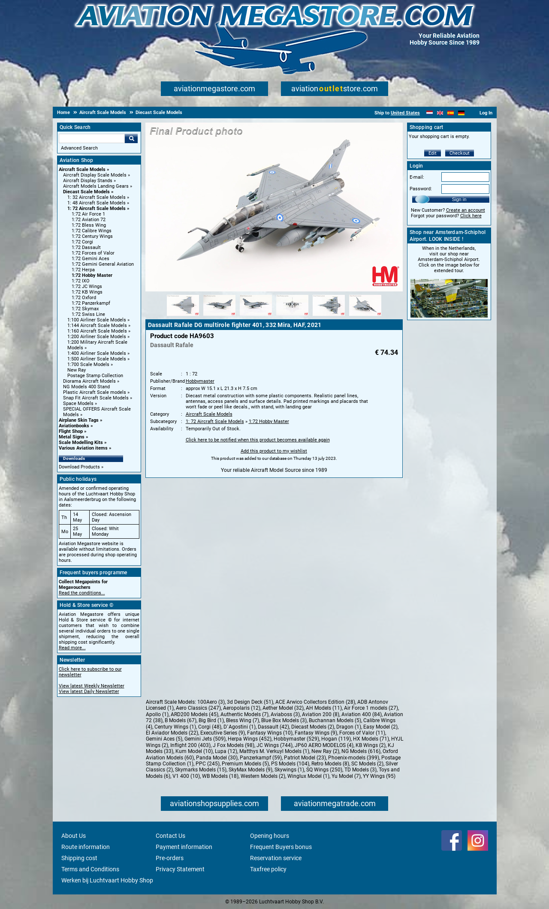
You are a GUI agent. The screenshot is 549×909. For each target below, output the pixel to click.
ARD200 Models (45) (194, 714)
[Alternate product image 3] (256, 316)
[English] (440, 113)
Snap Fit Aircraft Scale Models (96, 398)
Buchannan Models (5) (335, 720)
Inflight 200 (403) (190, 745)
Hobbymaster (200, 381)
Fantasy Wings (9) (316, 733)
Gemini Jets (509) (205, 739)
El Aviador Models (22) (172, 733)
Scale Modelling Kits (81, 442)
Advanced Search (79, 148)
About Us (73, 835)
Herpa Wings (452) (249, 739)
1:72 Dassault (86, 247)
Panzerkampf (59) (261, 758)
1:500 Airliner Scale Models (96, 359)
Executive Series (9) (222, 733)
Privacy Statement (180, 869)
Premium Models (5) (245, 764)
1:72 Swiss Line (88, 314)
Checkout (459, 153)
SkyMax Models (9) (250, 770)
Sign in (459, 199)
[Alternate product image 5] (329, 316)
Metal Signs (71, 437)
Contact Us (170, 835)
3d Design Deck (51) (250, 702)
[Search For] (92, 138)
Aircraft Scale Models (82, 169)
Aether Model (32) (283, 708)
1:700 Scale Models (88, 364)
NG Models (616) (360, 751)
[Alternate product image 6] (365, 316)
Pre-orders (170, 858)
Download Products (79, 467)
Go (131, 138)
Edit (432, 153)
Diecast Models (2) (312, 727)
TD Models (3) (360, 770)
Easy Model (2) (380, 727)
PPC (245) (208, 764)
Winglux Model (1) (308, 776)
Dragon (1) (348, 727)
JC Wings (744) (274, 745)
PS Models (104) (290, 764)
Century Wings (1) (175, 727)
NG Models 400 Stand (86, 387)
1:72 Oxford (84, 297)
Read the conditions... (82, 593)
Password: (421, 189)
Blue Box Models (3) (284, 720)
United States (405, 113)
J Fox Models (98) (233, 745)
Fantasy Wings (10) (270, 733)
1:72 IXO (81, 281)
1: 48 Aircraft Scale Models (96, 203)
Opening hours (269, 835)
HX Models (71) (371, 739)
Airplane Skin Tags (79, 420)
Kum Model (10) (194, 751)
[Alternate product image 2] (219, 316)
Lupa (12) (226, 751)
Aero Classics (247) (198, 708)
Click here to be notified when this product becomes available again (258, 440)
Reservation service (276, 858)
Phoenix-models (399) (353, 758)
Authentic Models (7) (244, 714)
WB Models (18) (220, 776)
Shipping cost (79, 858)
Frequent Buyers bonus (281, 846)
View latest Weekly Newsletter (91, 686)
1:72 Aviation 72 (89, 219)
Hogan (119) (336, 739)
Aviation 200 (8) (320, 714)
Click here (471, 216)
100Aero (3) (211, 702)
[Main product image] (274, 290)
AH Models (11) (324, 708)
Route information (85, 846)
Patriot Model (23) (305, 758)
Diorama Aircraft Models (89, 381)
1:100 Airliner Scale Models (96, 320)
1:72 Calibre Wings (92, 231)
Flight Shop (71, 431)
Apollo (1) (157, 714)
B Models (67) (180, 720)
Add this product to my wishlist (274, 451)
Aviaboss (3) (285, 714)
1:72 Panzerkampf (91, 303)
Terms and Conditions (90, 869)
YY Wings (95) (379, 776)
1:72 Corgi (82, 242)
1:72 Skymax (85, 309)
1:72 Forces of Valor (93, 253)
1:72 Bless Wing (89, 225)
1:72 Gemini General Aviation (103, 264)
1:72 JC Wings (87, 286)
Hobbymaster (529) (296, 739)
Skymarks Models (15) (200, 770)
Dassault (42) (273, 727)
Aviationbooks (74, 426)
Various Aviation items (83, 448)
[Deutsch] (461, 113)
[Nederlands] (429, 113)
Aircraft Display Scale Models (95, 175)
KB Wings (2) (371, 745)
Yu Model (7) (346, 776)
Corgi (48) (209, 727)
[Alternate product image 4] (292, 316)
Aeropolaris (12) (241, 708)
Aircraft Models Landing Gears (96, 186)
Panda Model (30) (217, 758)
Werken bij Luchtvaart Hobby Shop (107, 880)
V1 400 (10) (186, 776)
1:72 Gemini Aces (90, 258)
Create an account (465, 210)
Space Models (78, 403)
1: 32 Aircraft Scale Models (96, 197)
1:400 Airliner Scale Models (96, 353)
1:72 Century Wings (92, 236)
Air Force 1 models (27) (371, 708)
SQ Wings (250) (324, 770)
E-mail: (417, 177)
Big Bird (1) (211, 720)
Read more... (72, 648)
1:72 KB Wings (87, 292)
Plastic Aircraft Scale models (94, 392)
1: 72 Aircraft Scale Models (96, 208)
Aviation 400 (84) (361, 714)
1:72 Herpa (83, 270)
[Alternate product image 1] (183, 316)
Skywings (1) (289, 770)
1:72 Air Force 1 (88, 214)
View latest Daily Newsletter (89, 691)
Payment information (184, 846)
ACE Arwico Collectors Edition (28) (315, 702)
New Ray (76, 370)
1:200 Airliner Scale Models (96, 336)
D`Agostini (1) (239, 727)
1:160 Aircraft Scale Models (97, 331)
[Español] (450, 113)
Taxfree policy (268, 869)
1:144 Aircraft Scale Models (97, 325)
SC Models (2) (367, 764)
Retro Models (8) (330, 764)
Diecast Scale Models (86, 192)
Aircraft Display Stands (87, 180)
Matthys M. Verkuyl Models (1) (274, 751)
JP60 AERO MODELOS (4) (324, 745)
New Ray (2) (325, 751)
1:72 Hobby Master (92, 275)
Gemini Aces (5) (164, 739)
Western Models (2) (263, 776)
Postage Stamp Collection (95, 375)
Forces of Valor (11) (362, 733)
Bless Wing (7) (242, 720)
